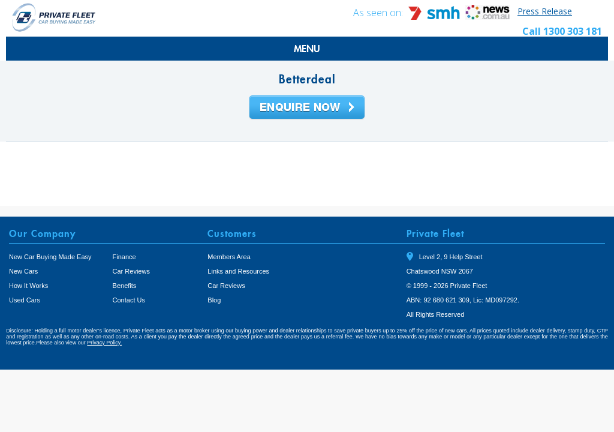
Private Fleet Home (54, 17)
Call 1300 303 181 (562, 31)
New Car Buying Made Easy (50, 256)
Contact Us (129, 300)
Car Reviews (131, 271)
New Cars (23, 271)
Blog (214, 300)
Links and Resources (238, 271)
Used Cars (24, 300)
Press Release (544, 11)
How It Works (28, 285)
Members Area (229, 256)
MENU (307, 48)
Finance (124, 256)
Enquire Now (307, 108)
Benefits (125, 285)
